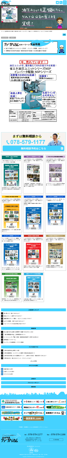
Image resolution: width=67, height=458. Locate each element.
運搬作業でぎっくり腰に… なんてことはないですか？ (18, 318)
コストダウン (5, 37)
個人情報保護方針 (30, 446)
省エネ (12, 37)
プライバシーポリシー (33, 382)
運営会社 (33, 386)
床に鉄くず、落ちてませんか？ (12, 313)
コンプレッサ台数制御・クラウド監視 (13, 342)
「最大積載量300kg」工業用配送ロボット (15, 334)
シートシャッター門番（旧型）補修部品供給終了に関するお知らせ (21, 337)
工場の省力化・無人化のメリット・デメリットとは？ (18, 358)
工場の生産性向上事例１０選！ (12, 350)
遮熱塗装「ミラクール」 (10, 339)
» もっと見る (33, 361)
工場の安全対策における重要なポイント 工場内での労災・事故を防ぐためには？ (25, 355)
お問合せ (33, 378)
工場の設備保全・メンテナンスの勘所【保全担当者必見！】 (19, 353)
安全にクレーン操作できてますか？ (13, 316)
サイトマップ (37, 446)
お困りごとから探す (9, 371)
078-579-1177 (34, 434)
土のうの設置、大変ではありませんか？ (14, 321)
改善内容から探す (8, 369)
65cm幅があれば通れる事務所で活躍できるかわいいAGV (18, 332)
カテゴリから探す (8, 374)
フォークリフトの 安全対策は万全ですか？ (15, 324)
